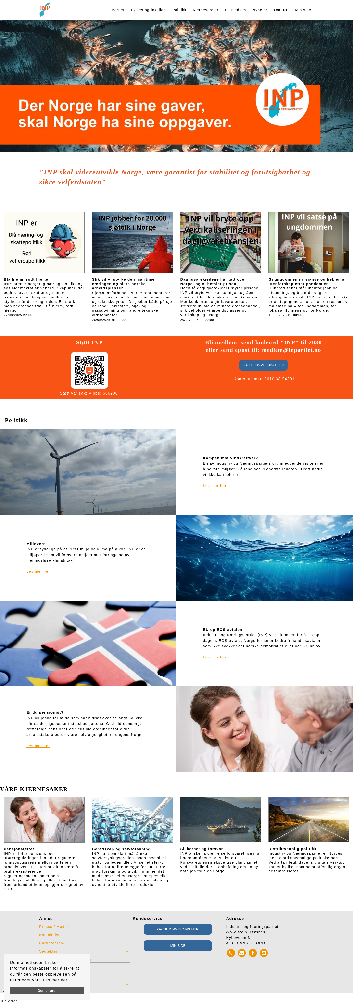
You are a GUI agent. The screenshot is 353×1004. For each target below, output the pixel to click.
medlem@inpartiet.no (291, 350)
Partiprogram (51, 943)
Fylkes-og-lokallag (148, 10)
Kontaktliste (50, 935)
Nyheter (259, 10)
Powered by (16, 992)
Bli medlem (235, 10)
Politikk (179, 10)
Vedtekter (48, 952)
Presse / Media (53, 927)
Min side (303, 10)
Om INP (281, 10)
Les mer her (55, 980)
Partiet (118, 10)
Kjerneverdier (206, 10)
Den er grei (47, 990)
